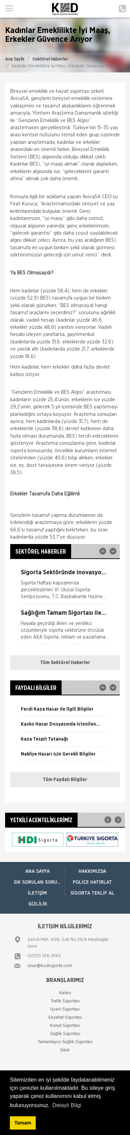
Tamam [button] (22, 1122)
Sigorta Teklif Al (92, 893)
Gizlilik (37, 904)
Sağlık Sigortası (65, 1034)
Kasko (65, 993)
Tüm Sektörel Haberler (65, 662)
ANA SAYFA (37, 871)
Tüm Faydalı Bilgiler (65, 779)
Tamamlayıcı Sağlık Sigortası (65, 1042)
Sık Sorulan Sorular (39, 882)
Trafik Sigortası (65, 1001)
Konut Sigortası (65, 1025)
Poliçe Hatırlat (92, 882)
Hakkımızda (92, 871)
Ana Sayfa (14, 59)
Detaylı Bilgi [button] (66, 1105)
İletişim (37, 893)
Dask (65, 1050)
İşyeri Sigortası (65, 1009)
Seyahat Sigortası (65, 1017)
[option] (65, 587)
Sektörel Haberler (50, 59)
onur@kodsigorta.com (50, 966)
